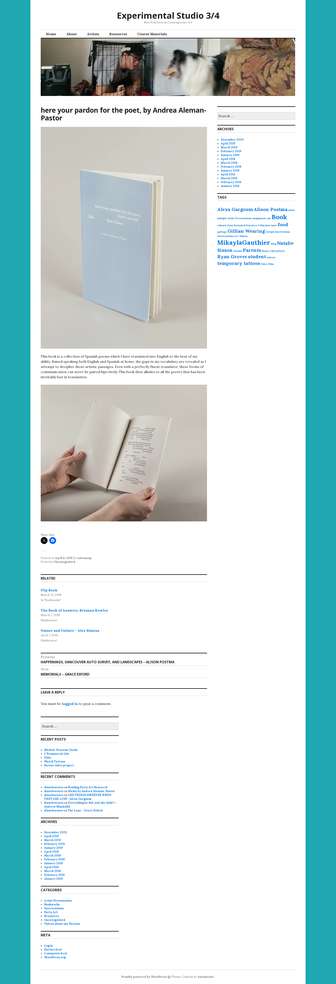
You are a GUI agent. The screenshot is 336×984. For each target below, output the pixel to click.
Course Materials (152, 34)
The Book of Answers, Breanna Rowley (74, 610)
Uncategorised (64, 562)
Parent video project (59, 765)
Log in (48, 946)
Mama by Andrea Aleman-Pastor (91, 791)
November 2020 (232, 139)
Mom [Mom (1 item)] (273, 243)
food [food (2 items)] (283, 225)
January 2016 (230, 186)
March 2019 (229, 147)
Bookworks (52, 904)
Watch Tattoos (54, 761)
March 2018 (229, 163)
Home (51, 34)
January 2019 (230, 155)
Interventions (54, 908)
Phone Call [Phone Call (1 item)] (268, 250)
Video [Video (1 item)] (264, 264)
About (71, 34)
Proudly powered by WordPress (144, 977)
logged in (70, 704)
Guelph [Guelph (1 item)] (270, 231)
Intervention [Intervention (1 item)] (282, 231)
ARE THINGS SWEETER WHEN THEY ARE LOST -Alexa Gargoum (77, 797)
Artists (93, 34)
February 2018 (231, 167)
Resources (118, 34)
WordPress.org (55, 957)
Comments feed (55, 953)
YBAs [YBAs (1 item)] (271, 264)
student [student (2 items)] (257, 257)
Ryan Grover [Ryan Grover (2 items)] (232, 257)
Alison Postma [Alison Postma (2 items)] (271, 209)
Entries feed (53, 949)
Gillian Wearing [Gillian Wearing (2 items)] (246, 231)
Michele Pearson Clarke (61, 750)
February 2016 (231, 182)
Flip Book (49, 590)
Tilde (47, 757)
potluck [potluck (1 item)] (279, 250)
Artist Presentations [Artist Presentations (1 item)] (240, 218)
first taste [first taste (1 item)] (271, 225)
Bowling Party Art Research (88, 787)
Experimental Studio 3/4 (168, 15)
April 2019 (228, 143)
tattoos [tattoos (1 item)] (271, 257)
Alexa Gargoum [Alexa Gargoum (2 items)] (235, 209)
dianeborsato (53, 787)
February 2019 (231, 151)
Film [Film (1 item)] (262, 225)
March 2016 (229, 178)
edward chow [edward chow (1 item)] (225, 225)
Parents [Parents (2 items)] (252, 250)
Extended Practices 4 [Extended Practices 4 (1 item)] (246, 225)
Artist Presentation (58, 900)
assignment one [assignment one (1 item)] (261, 218)
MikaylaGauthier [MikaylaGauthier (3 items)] (243, 242)
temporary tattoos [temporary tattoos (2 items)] (238, 263)
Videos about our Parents (62, 924)
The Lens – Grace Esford (85, 810)
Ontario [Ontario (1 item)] (237, 250)
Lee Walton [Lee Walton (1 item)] (241, 236)
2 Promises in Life (56, 754)
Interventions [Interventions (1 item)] (225, 236)
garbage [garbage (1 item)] (222, 231)
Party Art (51, 912)
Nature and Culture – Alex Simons (70, 630)
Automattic (206, 977)
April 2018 (228, 159)
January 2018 (230, 170)
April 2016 (228, 174)
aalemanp (84, 558)
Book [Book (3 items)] (279, 217)
